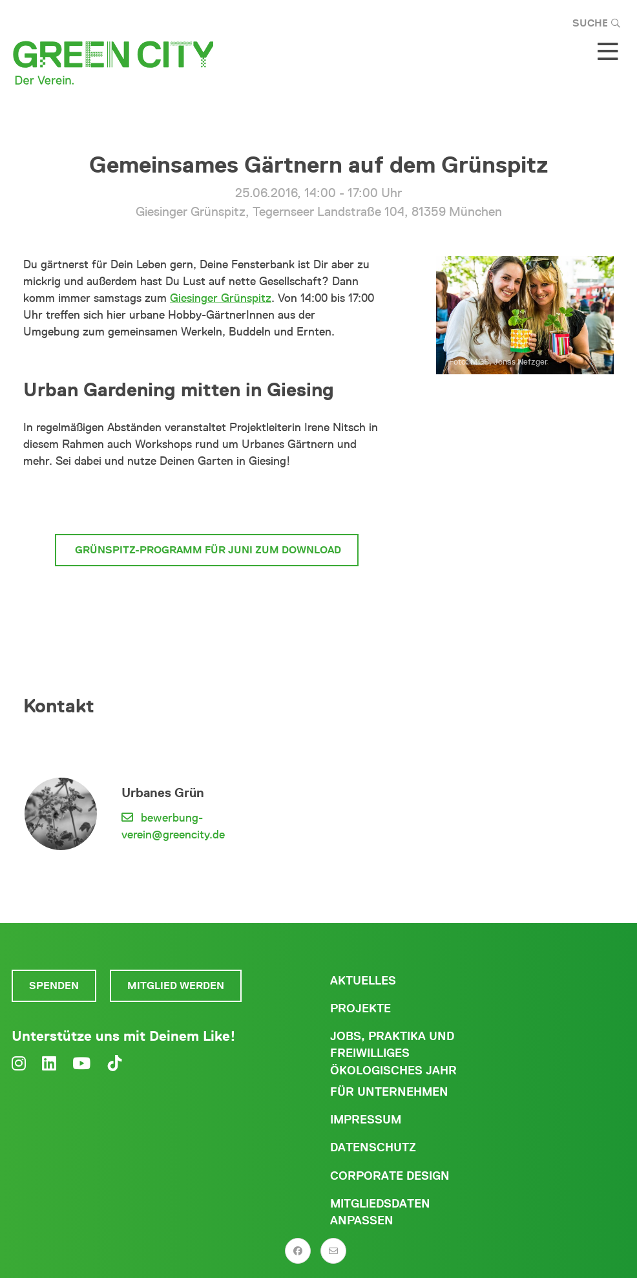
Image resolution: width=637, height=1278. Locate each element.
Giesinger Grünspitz (220, 298)
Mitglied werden (175, 985)
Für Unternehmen (389, 1092)
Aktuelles (363, 981)
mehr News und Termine (207, 598)
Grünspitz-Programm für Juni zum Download (206, 550)
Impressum (365, 1120)
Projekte (360, 1008)
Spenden (54, 985)
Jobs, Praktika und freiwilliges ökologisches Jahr (393, 1053)
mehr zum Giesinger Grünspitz (206, 501)
